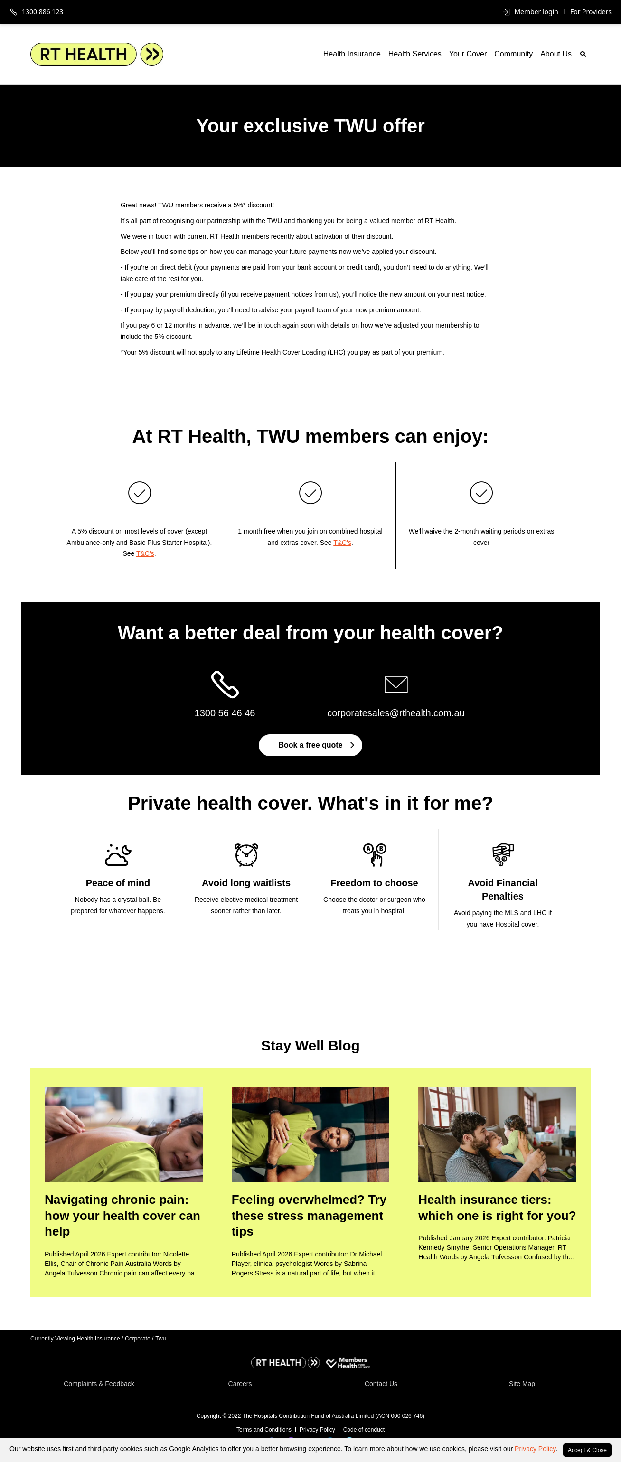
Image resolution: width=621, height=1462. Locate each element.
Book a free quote (316, 745)
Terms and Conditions (264, 1429)
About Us (556, 54)
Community (513, 54)
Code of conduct (364, 1429)
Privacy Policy (535, 1449)
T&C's (145, 553)
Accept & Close (587, 1450)
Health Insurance (352, 54)
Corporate (139, 1338)
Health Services (415, 54)
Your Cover (468, 54)
